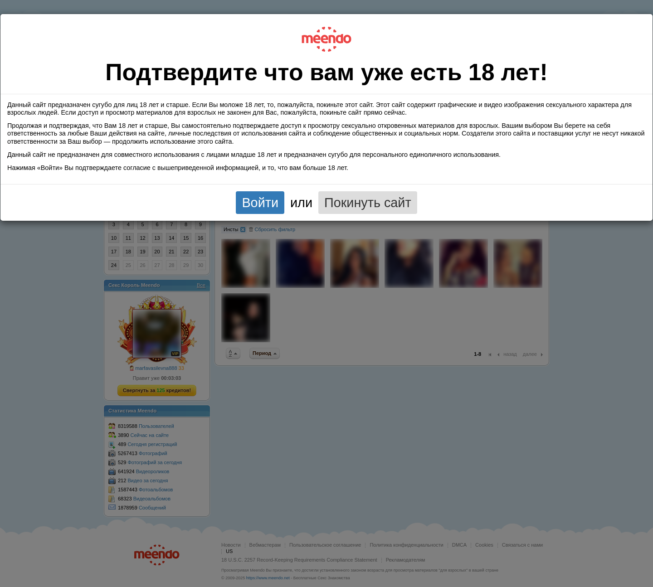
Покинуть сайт (367, 202)
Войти (260, 202)
